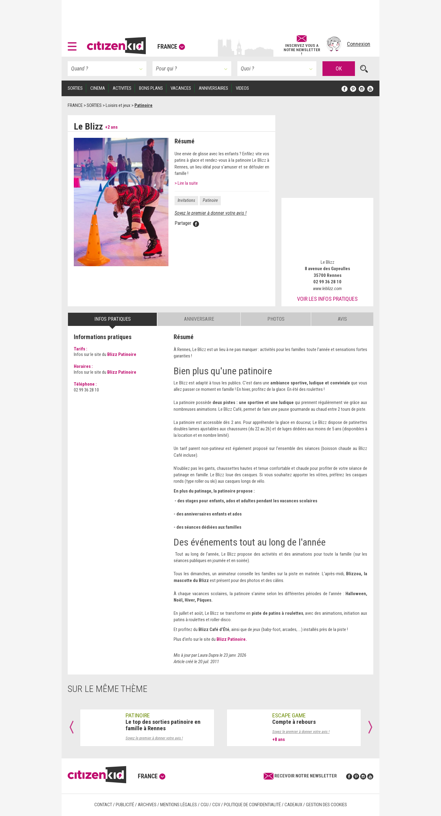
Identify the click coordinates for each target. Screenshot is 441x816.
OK (339, 68)
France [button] (171, 46)
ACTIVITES (122, 88)
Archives (147, 804)
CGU (205, 804)
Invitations (186, 200)
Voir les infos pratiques (327, 299)
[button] (74, 44)
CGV (216, 804)
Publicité (125, 804)
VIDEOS (242, 88)
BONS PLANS (151, 88)
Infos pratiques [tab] (112, 319)
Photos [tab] (276, 319)
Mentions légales (178, 804)
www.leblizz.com (327, 288)
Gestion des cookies (326, 804)
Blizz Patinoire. (232, 639)
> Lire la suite (186, 183)
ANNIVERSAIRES (213, 88)
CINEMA (97, 88)
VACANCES (181, 88)
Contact (103, 804)
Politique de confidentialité (252, 804)
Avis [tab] (342, 319)
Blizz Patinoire (121, 354)
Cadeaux (293, 804)
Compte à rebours (294, 721)
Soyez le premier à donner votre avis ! (211, 213)
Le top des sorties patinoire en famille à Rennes (163, 725)
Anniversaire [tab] (199, 319)
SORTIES (75, 88)
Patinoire (210, 200)
